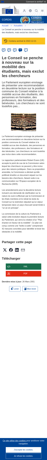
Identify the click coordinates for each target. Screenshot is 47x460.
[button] (30, 10)
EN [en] (9, 50)
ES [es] (15, 50)
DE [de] (4, 50)
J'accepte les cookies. (23, 450)
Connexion (24, 10)
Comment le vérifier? (36, 2)
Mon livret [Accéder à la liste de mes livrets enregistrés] (30, 289)
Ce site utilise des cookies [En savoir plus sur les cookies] (14, 441)
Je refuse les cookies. (23, 456)
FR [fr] (20, 50)
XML (25, 266)
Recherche (36, 10)
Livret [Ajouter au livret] (15, 288)
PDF (26, 274)
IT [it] (26, 50)
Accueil (5, 26)
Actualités (18, 26)
